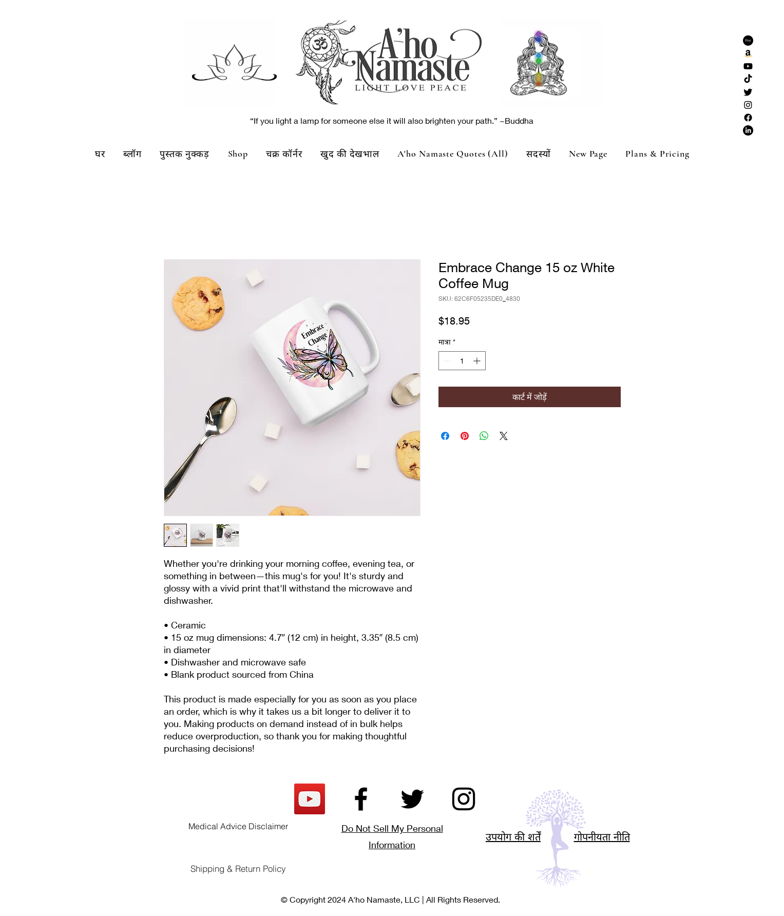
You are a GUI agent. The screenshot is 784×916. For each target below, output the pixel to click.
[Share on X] (504, 436)
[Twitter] (748, 92)
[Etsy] (748, 40)
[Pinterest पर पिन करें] (464, 436)
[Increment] (477, 361)
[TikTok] (748, 79)
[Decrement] (446, 361)
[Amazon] (748, 53)
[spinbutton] (462, 361)
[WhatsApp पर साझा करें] (484, 436)
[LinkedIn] (748, 130)
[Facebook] (748, 117)
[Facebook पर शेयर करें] (445, 436)
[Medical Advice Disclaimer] (238, 826)
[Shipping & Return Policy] (238, 868)
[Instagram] (748, 105)
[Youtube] (748, 66)
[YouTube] (309, 799)
